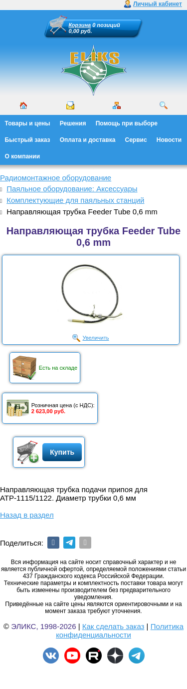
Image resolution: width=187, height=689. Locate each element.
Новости (169, 139)
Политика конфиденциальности (120, 630)
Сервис (136, 139)
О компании (22, 156)
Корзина (80, 25)
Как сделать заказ (113, 626)
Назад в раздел (27, 515)
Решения (73, 123)
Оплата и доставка (88, 139)
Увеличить (95, 338)
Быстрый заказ (27, 139)
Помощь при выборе (127, 123)
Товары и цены (27, 123)
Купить (62, 452)
